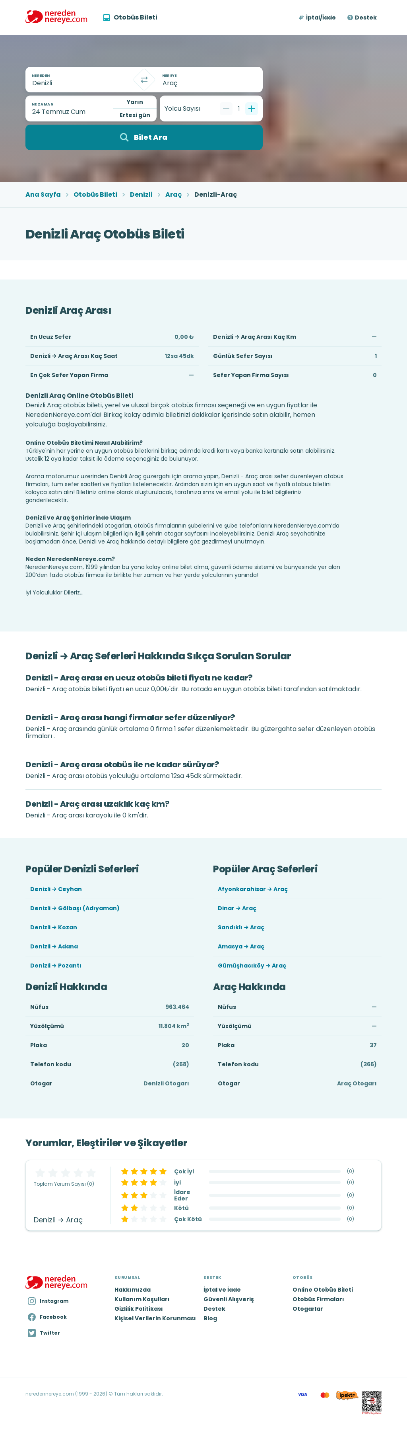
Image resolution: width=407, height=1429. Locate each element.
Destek (366, 17)
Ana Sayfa (43, 195)
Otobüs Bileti (95, 195)
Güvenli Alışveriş (229, 1299)
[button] (318, 17)
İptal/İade (321, 17)
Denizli (141, 195)
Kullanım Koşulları (142, 1299)
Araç (173, 195)
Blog (210, 1318)
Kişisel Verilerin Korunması (155, 1318)
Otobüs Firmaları (318, 1299)
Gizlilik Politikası (138, 1309)
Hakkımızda (132, 1290)
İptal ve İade (222, 1290)
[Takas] (144, 80)
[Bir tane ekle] (251, 108)
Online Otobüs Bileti (323, 1290)
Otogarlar (308, 1309)
